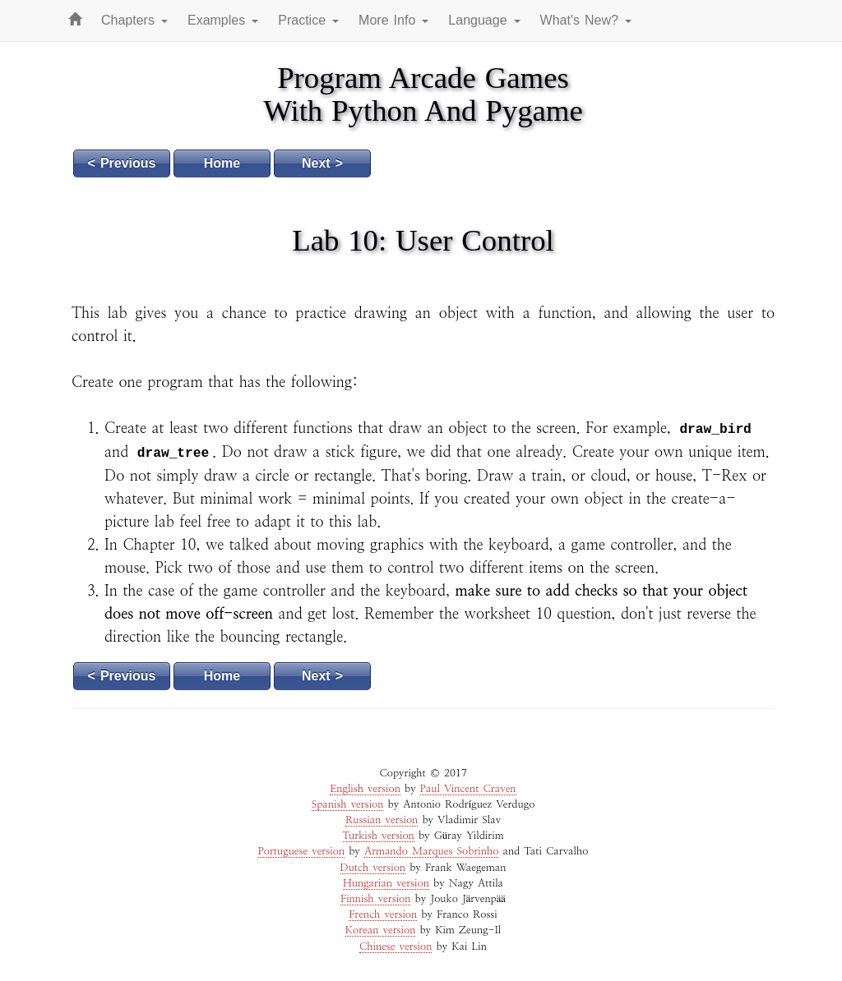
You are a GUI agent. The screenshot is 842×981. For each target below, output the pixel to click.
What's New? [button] (586, 20)
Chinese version (395, 947)
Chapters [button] (134, 20)
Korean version (380, 930)
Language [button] (484, 20)
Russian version (381, 820)
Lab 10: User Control (423, 240)
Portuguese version (301, 851)
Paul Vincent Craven (468, 789)
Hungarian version (386, 883)
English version (365, 789)
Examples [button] (222, 20)
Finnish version (375, 899)
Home (222, 163)
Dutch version (373, 868)
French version (383, 915)
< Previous (122, 163)
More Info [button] (393, 20)
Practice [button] (308, 20)
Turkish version (378, 836)
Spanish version (348, 804)
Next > (322, 163)
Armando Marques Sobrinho (431, 851)
